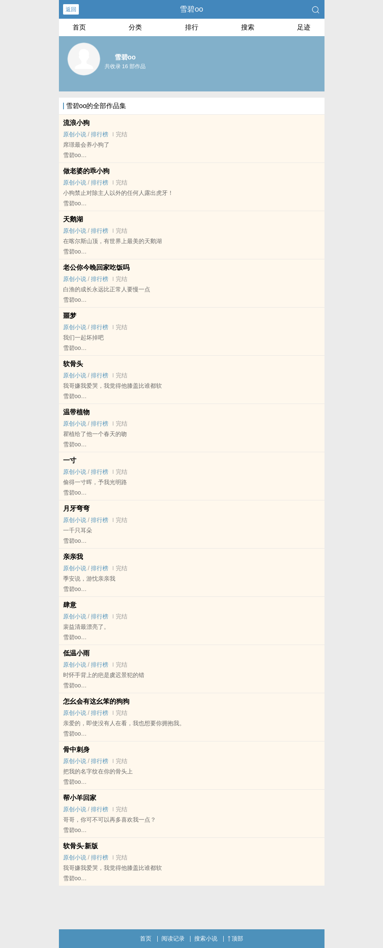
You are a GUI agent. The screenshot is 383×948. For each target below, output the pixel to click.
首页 (79, 27)
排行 (191, 27)
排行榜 (99, 134)
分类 (135, 27)
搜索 (247, 27)
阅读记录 (173, 938)
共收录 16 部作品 (125, 66)
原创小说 (74, 134)
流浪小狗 (76, 122)
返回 (71, 9)
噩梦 (69, 315)
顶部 (235, 938)
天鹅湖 (73, 219)
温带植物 (76, 412)
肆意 (69, 604)
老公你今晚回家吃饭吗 (96, 267)
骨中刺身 (76, 749)
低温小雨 (76, 653)
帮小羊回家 (79, 797)
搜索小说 (205, 938)
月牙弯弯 (76, 508)
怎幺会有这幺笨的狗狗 (96, 701)
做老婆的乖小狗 (86, 171)
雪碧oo (191, 9)
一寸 (69, 460)
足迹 (303, 27)
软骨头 (73, 363)
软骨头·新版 (80, 846)
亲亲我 (73, 556)
